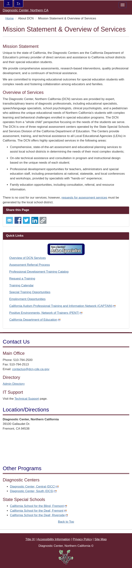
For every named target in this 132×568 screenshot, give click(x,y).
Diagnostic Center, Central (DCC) (34, 486)
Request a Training (22, 278)
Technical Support (27, 398)
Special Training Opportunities (29, 292)
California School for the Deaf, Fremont (38, 510)
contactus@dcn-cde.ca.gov (30, 369)
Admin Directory (14, 384)
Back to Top (66, 521)
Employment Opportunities (27, 299)
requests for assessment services (84, 197)
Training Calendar (21, 285)
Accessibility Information (53, 539)
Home (9, 18)
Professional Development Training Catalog (39, 271)
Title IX (30, 539)
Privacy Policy (82, 539)
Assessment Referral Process (29, 265)
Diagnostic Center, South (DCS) (33, 491)
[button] (66, 249)
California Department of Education (34, 319)
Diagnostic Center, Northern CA (25, 10)
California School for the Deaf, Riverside (39, 515)
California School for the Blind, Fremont (38, 506)
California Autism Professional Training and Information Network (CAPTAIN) (62, 306)
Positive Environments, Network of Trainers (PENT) (45, 313)
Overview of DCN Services (27, 258)
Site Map (100, 539)
